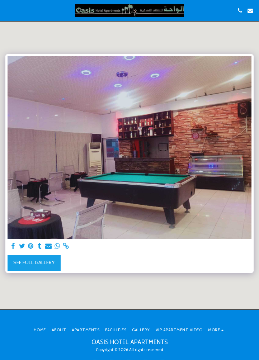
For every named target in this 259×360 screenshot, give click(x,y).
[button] (8, 10)
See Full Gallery (34, 262)
